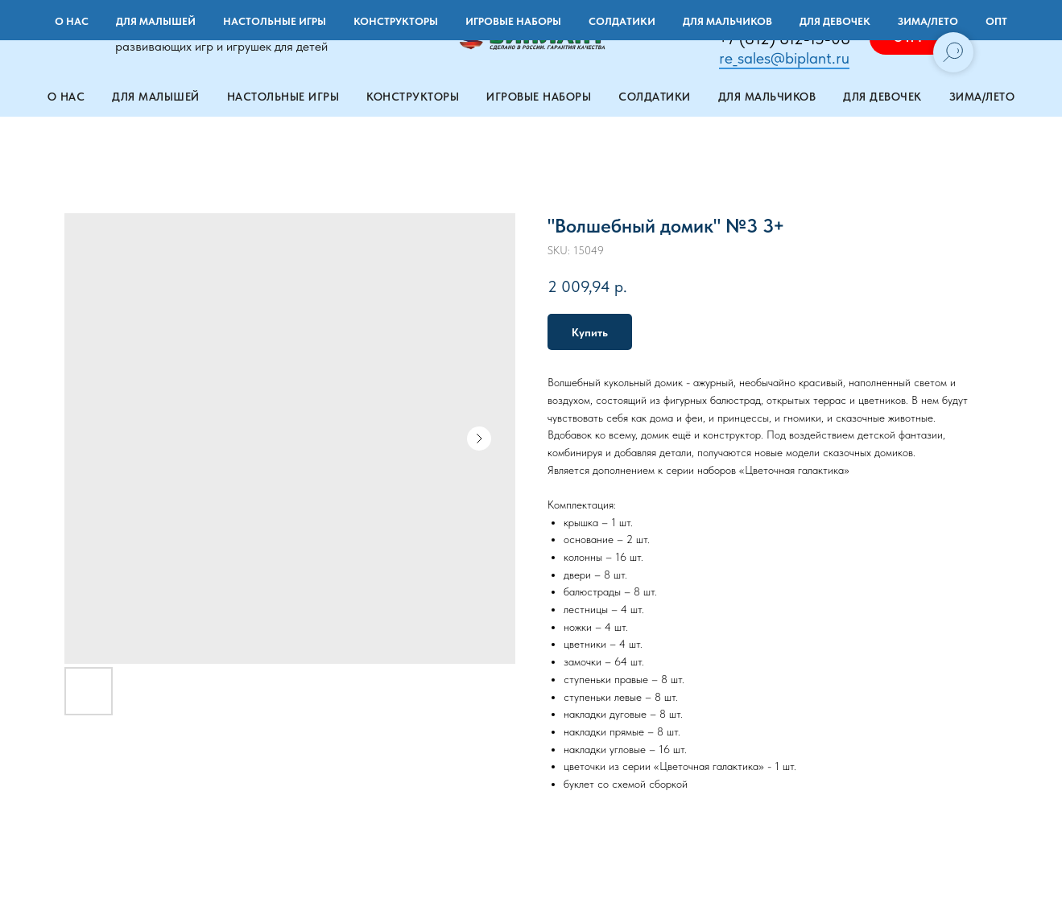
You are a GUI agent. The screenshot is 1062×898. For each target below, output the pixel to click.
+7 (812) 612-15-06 (784, 38)
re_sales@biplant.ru (784, 58)
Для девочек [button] (882, 96)
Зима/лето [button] (982, 96)
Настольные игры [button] (283, 96)
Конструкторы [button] (412, 96)
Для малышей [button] (156, 96)
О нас (66, 96)
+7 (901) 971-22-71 (784, 19)
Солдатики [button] (654, 96)
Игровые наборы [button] (538, 96)
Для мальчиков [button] (767, 96)
